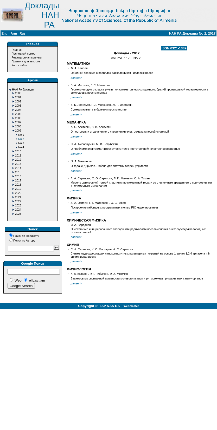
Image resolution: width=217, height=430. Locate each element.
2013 (18, 163)
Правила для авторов (25, 61)
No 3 (21, 143)
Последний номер (23, 53)
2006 (18, 118)
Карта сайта (19, 65)
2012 (18, 159)
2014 (18, 168)
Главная (16, 49)
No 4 (21, 147)
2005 (18, 114)
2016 (18, 176)
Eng (5, 33)
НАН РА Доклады (23, 89)
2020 (18, 193)
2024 (18, 209)
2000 (18, 93)
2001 (18, 97)
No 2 (21, 139)
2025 (18, 213)
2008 (18, 126)
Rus (22, 33)
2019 (18, 188)
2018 (18, 184)
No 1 (21, 134)
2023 (18, 205)
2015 (18, 172)
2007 (18, 122)
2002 (18, 101)
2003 (18, 105)
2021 (18, 197)
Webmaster (131, 306)
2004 (18, 109)
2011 (18, 155)
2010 (18, 151)
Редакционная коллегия (27, 57)
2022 (18, 201)
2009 (18, 130)
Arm (14, 33)
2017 (18, 180)
